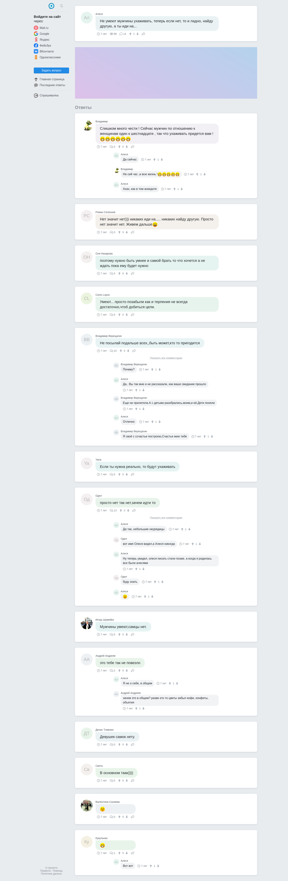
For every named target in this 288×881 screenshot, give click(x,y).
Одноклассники (47, 57)
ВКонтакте (44, 51)
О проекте (51, 867)
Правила (45, 870)
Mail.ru (41, 28)
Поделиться (143, 33)
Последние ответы (49, 85)
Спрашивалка (46, 95)
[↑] (131, 33)
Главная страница (49, 79)
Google (41, 33)
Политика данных (51, 873)
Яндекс (42, 39)
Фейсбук (42, 45)
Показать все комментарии (166, 358)
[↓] (137, 33)
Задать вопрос (51, 70)
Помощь (58, 870)
